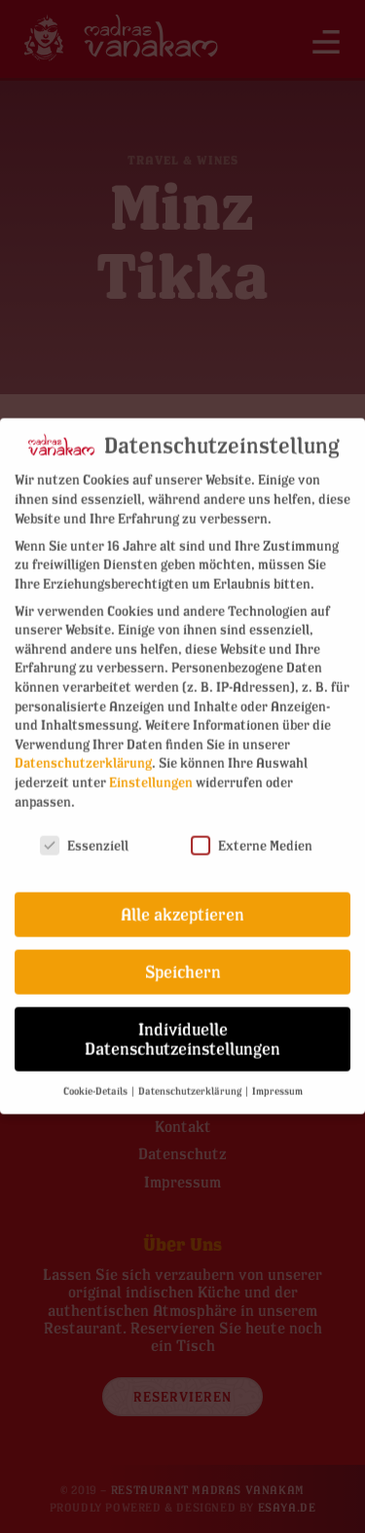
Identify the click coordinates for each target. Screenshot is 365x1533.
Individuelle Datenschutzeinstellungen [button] (182, 1030)
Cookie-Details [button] (96, 1081)
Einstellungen (151, 773)
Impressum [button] (277, 1081)
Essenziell (84, 836)
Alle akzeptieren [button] (182, 905)
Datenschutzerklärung (83, 754)
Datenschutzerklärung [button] (190, 1081)
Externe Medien (251, 836)
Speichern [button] (183, 963)
